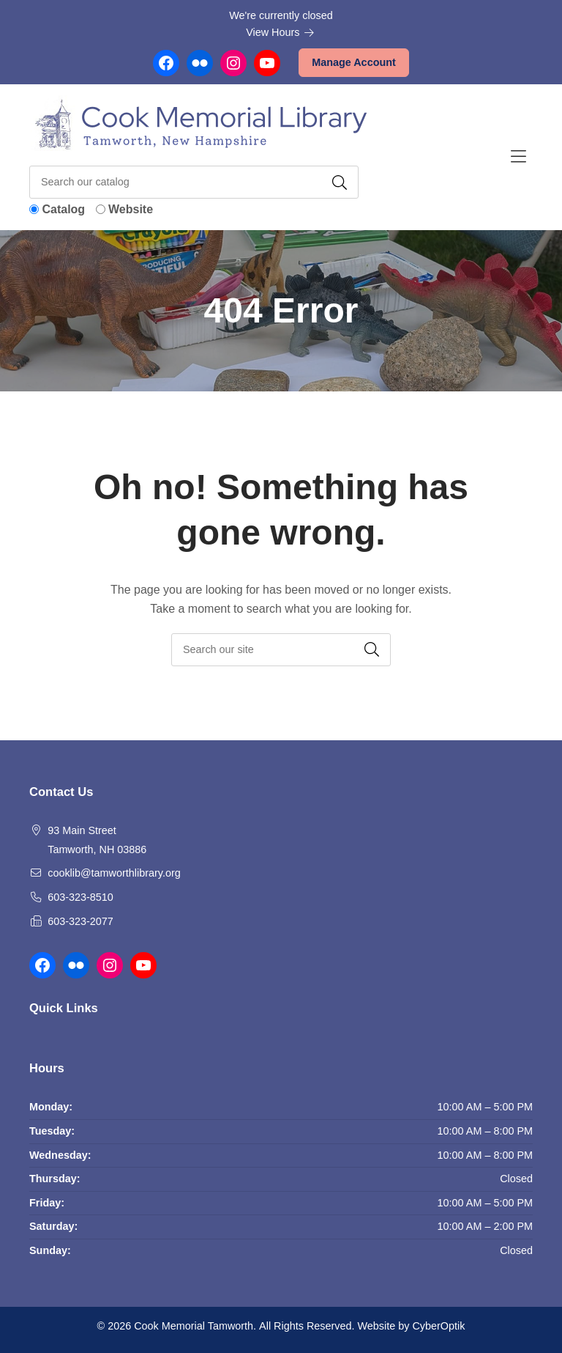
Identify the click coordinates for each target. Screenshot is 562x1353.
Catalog (63, 209)
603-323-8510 (80, 897)
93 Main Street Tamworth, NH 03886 (97, 840)
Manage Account (354, 62)
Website (130, 209)
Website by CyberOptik (411, 1326)
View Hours (280, 32)
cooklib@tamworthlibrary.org (114, 873)
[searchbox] (281, 649)
